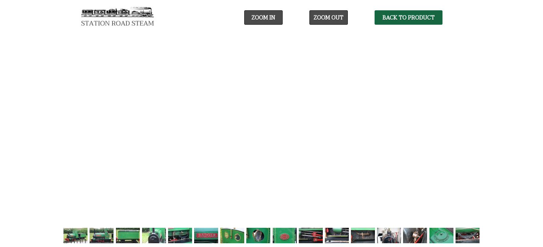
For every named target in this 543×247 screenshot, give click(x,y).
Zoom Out (328, 18)
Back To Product (408, 18)
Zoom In (263, 18)
